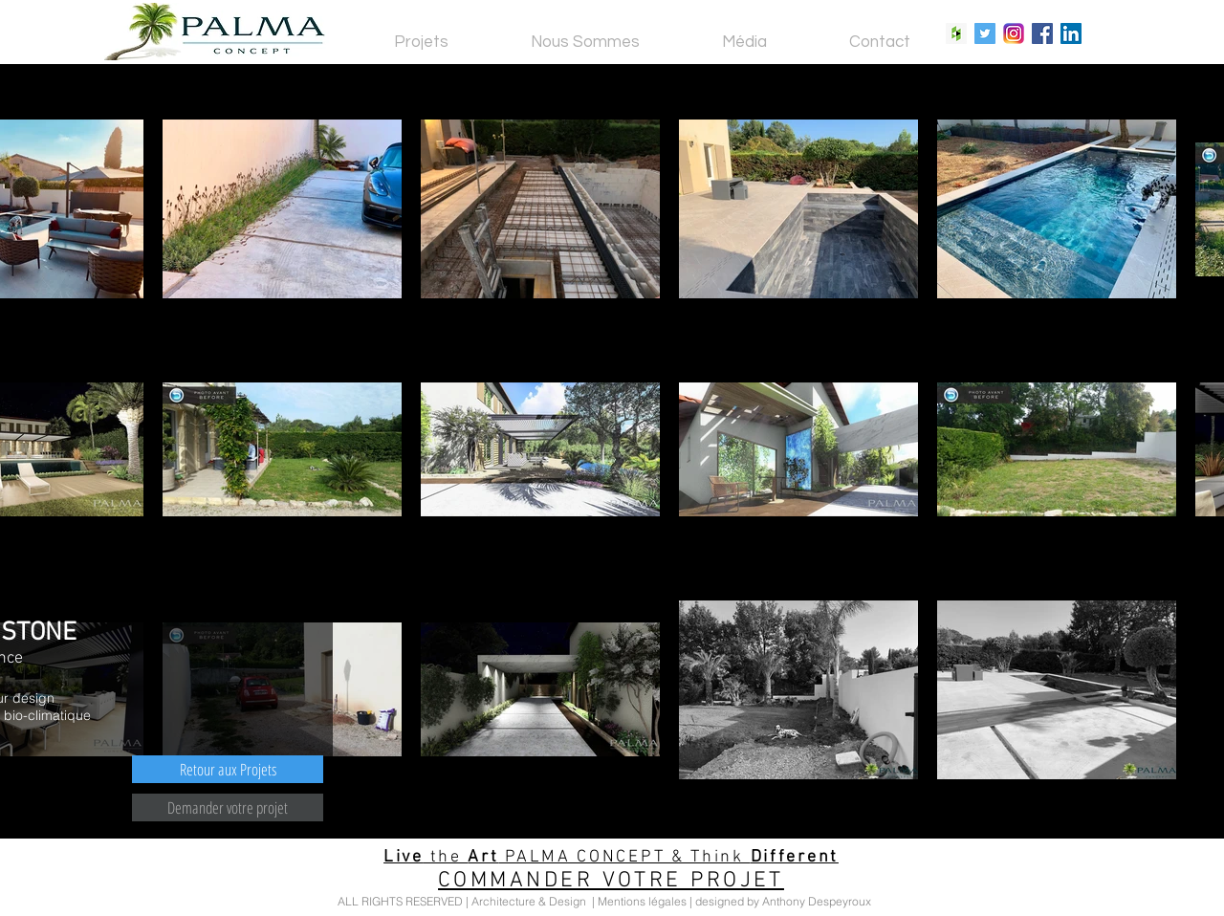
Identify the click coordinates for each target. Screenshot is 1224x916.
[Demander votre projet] (227, 807)
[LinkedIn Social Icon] (1071, 33)
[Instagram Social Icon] (1013, 33)
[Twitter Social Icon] (984, 33)
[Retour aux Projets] (227, 769)
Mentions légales (642, 901)
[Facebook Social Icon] (1042, 33)
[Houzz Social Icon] (956, 33)
